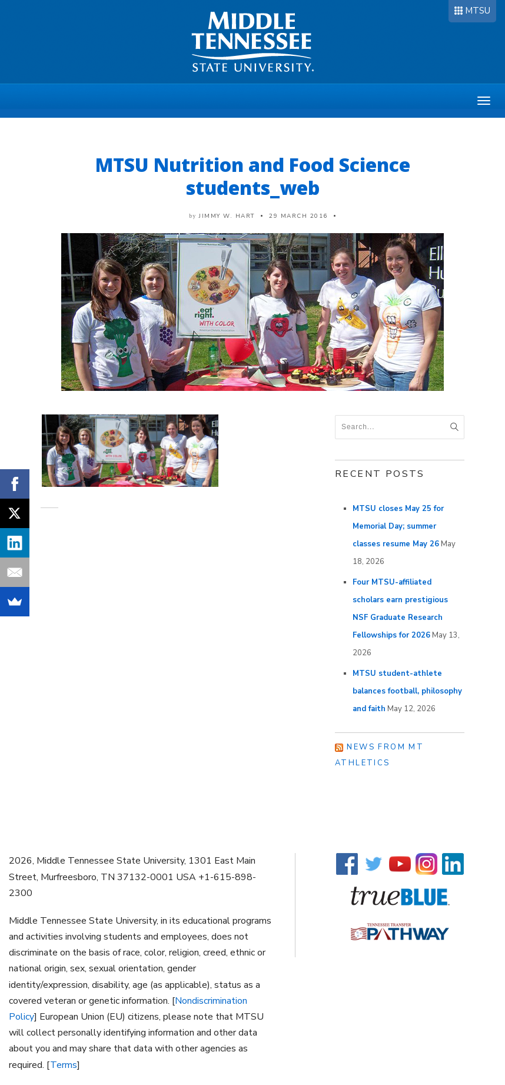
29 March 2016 (298, 216)
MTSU (477, 10)
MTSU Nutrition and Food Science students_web (252, 176)
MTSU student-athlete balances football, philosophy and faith (407, 691)
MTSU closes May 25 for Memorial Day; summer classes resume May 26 (398, 526)
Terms (63, 1065)
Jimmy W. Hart (227, 216)
